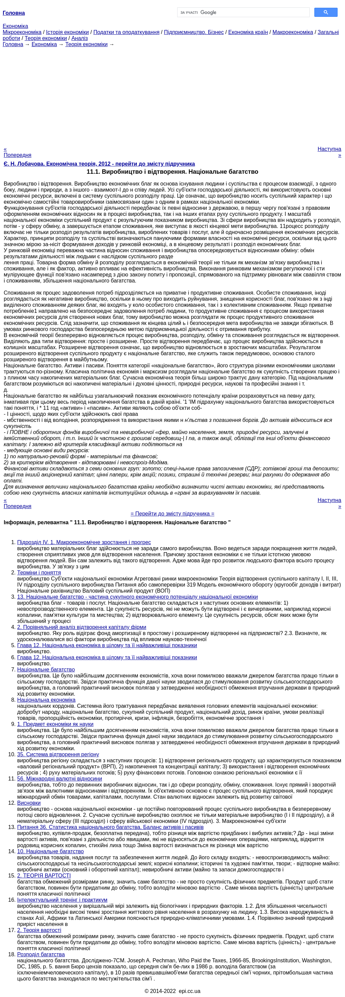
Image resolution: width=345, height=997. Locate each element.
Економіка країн (248, 32)
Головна (13, 44)
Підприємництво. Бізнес (194, 32)
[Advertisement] (172, 94)
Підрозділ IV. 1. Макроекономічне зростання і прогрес (84, 542)
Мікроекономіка (22, 32)
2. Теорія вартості (39, 930)
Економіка (15, 26)
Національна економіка (46, 700)
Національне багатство (46, 669)
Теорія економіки (46, 38)
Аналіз (79, 38)
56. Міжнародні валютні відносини (59, 779)
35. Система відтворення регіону (58, 754)
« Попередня (17, 152)
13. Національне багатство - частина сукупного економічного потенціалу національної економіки (137, 597)
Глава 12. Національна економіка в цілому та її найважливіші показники (107, 645)
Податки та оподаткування (126, 32)
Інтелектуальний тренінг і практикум (62, 900)
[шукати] (243, 12)
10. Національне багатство (50, 851)
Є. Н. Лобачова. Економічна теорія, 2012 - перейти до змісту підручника (99, 164)
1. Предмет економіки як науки (55, 724)
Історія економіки (67, 32)
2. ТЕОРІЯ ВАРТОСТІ (44, 875)
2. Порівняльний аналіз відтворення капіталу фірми (81, 627)
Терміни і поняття (39, 572)
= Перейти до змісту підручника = (173, 514)
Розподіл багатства (41, 954)
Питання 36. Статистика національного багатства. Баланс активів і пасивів (110, 827)
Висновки (29, 803)
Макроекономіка (293, 32)
